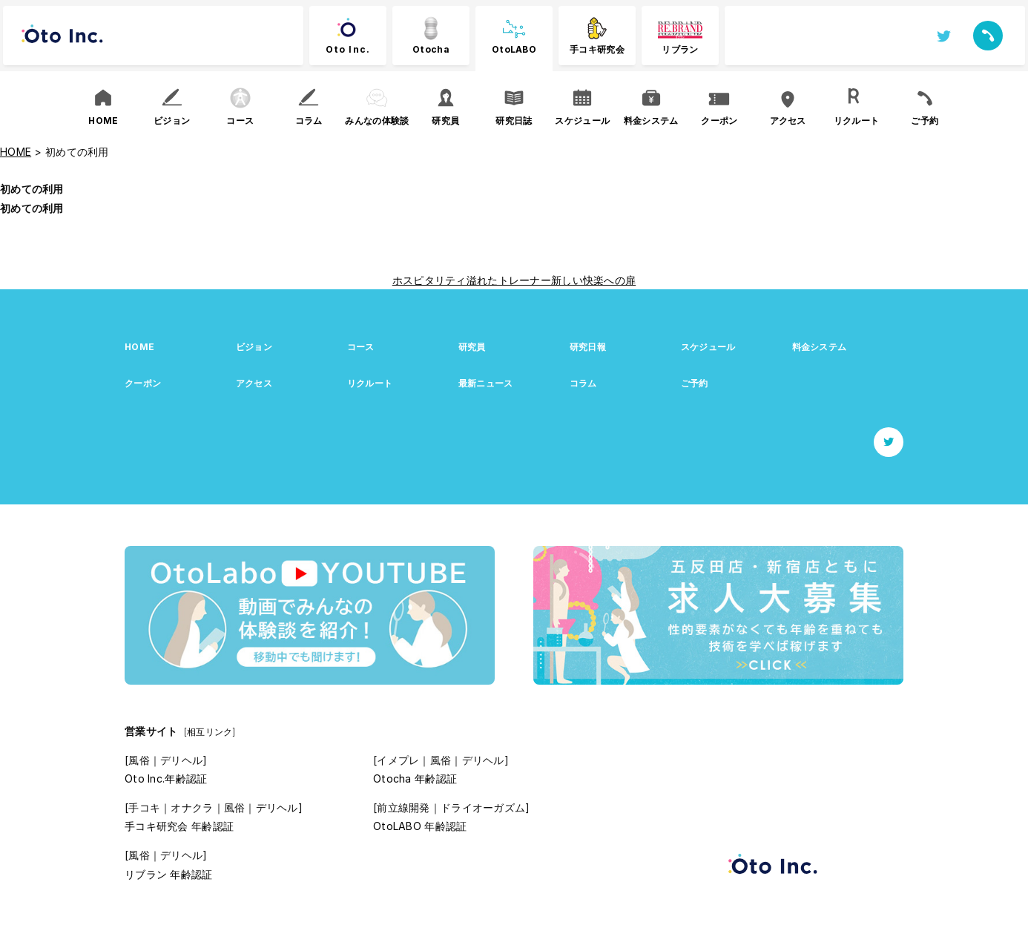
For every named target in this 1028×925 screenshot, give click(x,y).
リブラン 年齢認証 (169, 874)
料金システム (819, 346)
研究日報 (588, 346)
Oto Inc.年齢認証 (166, 778)
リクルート (369, 383)
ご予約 (694, 383)
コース (361, 346)
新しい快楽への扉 (593, 280)
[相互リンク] (210, 731)
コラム (583, 383)
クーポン (143, 383)
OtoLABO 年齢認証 (420, 826)
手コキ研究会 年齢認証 (179, 826)
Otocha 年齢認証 (415, 778)
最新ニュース (485, 383)
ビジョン (254, 346)
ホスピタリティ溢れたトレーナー (471, 280)
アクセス (254, 383)
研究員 (472, 346)
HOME (139, 346)
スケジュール (708, 346)
